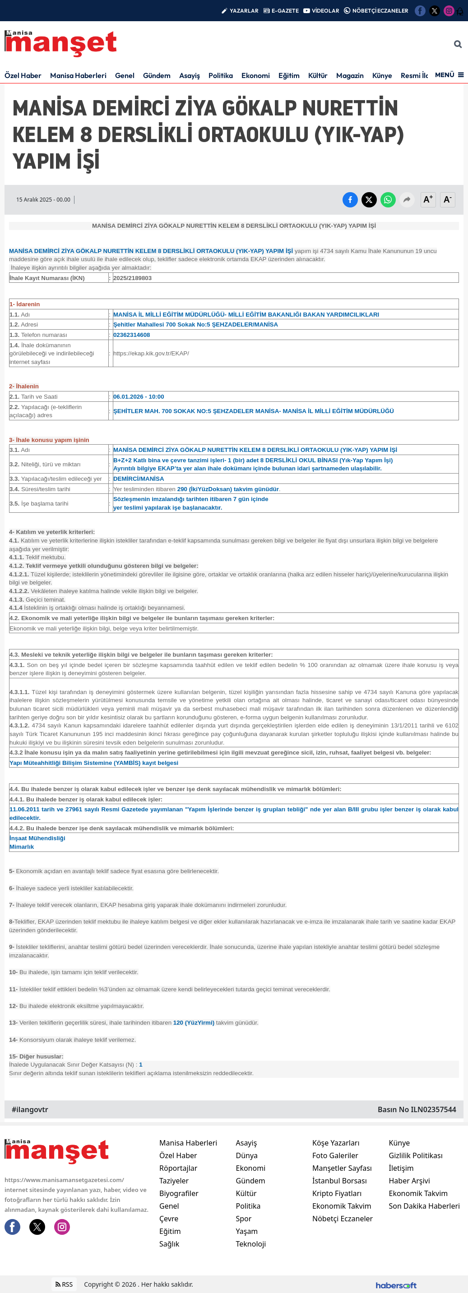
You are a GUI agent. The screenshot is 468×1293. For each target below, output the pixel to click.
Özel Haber (23, 75)
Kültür (318, 75)
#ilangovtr (30, 1109)
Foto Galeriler (335, 1155)
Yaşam (247, 1231)
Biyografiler (179, 1193)
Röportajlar (178, 1168)
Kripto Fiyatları (336, 1193)
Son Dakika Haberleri (424, 1206)
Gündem (157, 75)
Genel (124, 75)
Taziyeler (174, 1181)
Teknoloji (251, 1244)
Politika (221, 75)
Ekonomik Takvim (341, 1206)
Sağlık (169, 1244)
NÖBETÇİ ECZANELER (380, 10)
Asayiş (189, 75)
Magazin (350, 75)
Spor (244, 1219)
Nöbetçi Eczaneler (342, 1219)
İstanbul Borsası (339, 1181)
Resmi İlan (417, 75)
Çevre (168, 1219)
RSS (64, 1284)
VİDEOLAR (325, 10)
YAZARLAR (244, 10)
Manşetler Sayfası (342, 1168)
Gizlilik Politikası (416, 1155)
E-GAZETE (285, 10)
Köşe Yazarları (336, 1143)
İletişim (401, 1168)
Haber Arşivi (409, 1181)
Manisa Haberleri (78, 75)
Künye (382, 75)
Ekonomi (255, 75)
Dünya (247, 1155)
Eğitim (289, 75)
